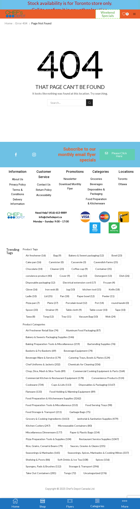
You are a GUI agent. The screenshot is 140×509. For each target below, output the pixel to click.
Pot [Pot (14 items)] (99, 302)
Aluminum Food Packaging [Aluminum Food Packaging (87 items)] (83, 330)
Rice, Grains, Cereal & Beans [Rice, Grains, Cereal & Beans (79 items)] (44, 446)
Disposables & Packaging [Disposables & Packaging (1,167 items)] (97, 384)
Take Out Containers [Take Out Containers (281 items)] (41, 473)
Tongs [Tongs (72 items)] (70, 473)
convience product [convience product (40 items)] (39, 275)
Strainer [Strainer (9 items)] (52, 309)
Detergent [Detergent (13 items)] (103, 275)
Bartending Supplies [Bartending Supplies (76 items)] (101, 344)
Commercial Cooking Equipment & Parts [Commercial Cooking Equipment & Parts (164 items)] (99, 371)
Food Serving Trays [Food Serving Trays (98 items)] (98, 405)
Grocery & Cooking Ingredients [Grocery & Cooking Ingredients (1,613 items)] (47, 418)
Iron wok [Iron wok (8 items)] (52, 289)
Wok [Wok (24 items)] (110, 316)
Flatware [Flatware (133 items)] (34, 391)
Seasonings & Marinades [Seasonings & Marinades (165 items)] (43, 452)
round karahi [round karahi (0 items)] (120, 302)
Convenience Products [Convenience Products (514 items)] (108, 378)
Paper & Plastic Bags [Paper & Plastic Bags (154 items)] (85, 432)
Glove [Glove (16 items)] (31, 289)
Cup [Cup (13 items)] (82, 275)
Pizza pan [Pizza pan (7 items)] (33, 302)
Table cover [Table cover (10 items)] (98, 309)
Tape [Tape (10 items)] (120, 309)
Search (89, 102)
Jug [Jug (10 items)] (70, 289)
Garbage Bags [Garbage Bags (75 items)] (79, 412)
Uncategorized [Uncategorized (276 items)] (95, 473)
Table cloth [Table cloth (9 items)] (74, 309)
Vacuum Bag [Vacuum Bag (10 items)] (88, 316)
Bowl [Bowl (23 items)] (117, 255)
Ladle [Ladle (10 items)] (31, 296)
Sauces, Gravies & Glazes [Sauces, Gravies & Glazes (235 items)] (87, 446)
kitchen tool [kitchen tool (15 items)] (92, 289)
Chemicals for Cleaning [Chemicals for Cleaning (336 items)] (84, 364)
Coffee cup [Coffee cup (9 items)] (79, 268)
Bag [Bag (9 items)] (57, 255)
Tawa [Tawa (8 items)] (30, 316)
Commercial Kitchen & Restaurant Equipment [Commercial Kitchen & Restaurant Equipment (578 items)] (55, 378)
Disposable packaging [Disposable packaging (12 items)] (40, 282)
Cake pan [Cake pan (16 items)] (33, 262)
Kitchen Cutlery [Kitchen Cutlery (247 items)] (38, 425)
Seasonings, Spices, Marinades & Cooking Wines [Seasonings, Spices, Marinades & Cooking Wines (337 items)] (98, 452)
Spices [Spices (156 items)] (103, 459)
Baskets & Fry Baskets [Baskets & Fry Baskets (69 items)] (41, 350)
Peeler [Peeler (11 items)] (108, 296)
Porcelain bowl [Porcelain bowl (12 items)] (76, 302)
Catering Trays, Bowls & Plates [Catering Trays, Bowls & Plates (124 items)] (89, 357)
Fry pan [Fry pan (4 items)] (109, 282)
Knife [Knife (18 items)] (114, 289)
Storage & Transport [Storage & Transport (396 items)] (84, 466)
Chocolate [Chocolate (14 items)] (34, 268)
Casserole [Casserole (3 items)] (78, 262)
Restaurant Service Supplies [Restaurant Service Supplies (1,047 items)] (99, 439)
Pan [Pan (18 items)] (64, 296)
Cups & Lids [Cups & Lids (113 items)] (61, 384)
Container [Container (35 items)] (103, 268)
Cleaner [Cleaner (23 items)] (57, 268)
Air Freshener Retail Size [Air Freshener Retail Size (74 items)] (42, 330)
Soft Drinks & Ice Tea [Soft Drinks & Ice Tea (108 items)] (73, 459)
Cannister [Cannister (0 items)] (56, 262)
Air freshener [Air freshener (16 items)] (36, 255)
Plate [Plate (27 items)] (52, 302)
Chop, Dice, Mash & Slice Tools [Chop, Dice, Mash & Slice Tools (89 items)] (45, 371)
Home (8, 23)
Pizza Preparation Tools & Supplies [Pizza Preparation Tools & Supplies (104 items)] (48, 439)
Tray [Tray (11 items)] (66, 316)
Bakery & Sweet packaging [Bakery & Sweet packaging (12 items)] (86, 255)
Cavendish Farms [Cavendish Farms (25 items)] (106, 262)
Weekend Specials (108, 14)
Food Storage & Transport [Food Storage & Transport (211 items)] (44, 412)
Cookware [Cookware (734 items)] (35, 384)
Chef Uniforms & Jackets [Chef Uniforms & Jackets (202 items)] (43, 364)
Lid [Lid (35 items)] (48, 296)
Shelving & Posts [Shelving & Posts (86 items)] (38, 459)
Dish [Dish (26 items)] (124, 275)
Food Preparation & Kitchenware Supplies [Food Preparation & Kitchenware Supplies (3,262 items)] (53, 398)
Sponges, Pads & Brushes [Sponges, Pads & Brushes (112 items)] (43, 466)
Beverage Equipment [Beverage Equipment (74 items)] (78, 350)
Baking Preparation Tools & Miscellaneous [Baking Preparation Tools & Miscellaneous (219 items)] (53, 344)
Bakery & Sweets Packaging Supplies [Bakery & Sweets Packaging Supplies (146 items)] (50, 337)
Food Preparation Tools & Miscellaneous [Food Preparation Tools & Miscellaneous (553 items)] (52, 405)
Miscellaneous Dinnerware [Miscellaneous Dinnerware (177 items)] (44, 432)
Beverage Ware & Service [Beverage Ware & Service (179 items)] (43, 357)
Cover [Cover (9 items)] (65, 275)
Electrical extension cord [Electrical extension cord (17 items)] (79, 282)
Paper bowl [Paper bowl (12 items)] (86, 296)
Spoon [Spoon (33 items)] (32, 309)
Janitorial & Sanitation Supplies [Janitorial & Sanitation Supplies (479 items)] (97, 418)
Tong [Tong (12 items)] (48, 316)
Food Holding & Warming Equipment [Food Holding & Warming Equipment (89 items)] (72, 391)
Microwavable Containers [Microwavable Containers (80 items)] (75, 425)
